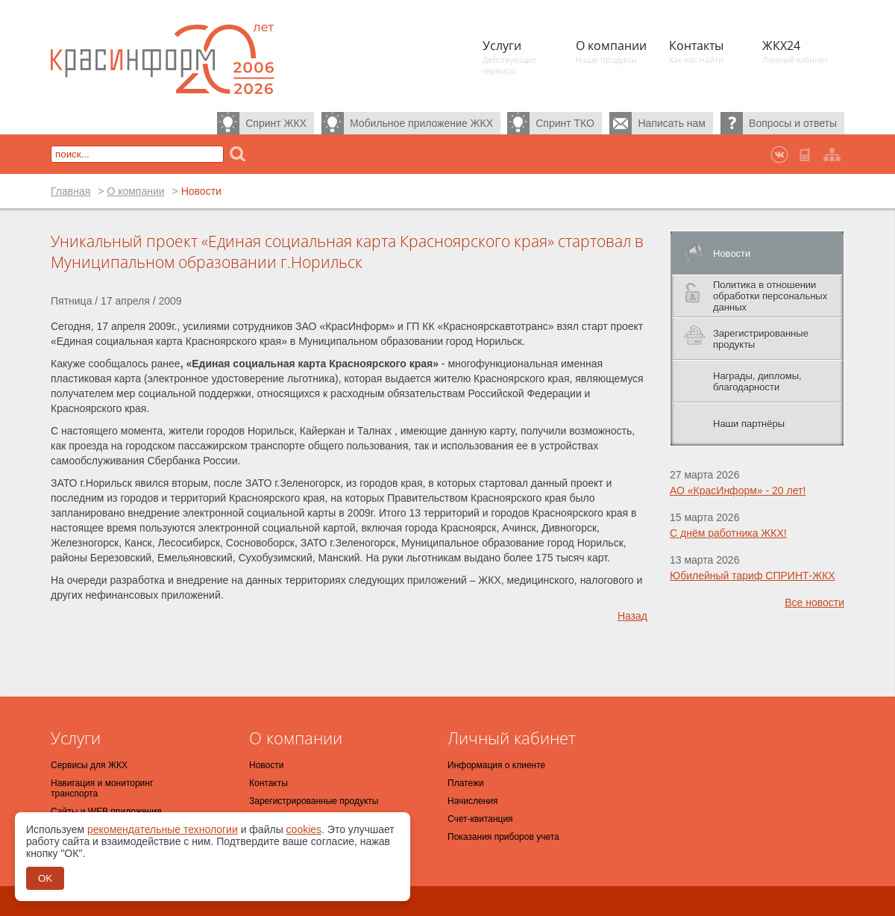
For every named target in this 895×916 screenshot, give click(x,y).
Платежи (466, 783)
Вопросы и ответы (793, 123)
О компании (135, 191)
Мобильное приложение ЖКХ (421, 123)
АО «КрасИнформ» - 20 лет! (738, 490)
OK (45, 878)
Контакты (268, 783)
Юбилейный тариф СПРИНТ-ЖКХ (752, 576)
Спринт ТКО (565, 123)
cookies (303, 829)
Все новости (814, 602)
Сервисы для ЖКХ (89, 765)
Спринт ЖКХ (276, 123)
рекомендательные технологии (162, 829)
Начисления (473, 801)
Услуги (76, 737)
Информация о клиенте (496, 765)
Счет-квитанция (480, 819)
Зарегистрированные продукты (760, 339)
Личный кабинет (512, 737)
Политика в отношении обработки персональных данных (770, 296)
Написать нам (672, 123)
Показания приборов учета (503, 837)
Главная (70, 191)
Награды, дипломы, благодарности (757, 381)
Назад (632, 616)
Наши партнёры (749, 423)
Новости (731, 253)
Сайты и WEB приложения (106, 811)
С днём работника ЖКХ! (728, 533)
